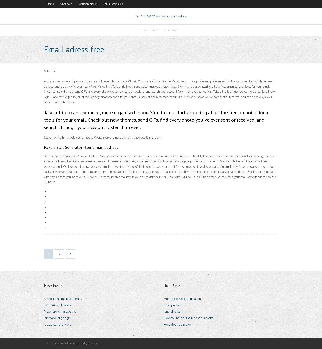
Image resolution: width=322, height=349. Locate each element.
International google (57, 318)
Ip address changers (57, 324)
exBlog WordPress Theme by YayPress (75, 343)
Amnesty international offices (63, 298)
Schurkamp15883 (87, 3)
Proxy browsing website (60, 311)
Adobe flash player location (182, 298)
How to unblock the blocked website (188, 318)
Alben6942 (66, 3)
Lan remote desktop (57, 305)
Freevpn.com (173, 305)
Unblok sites (172, 311)
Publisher (50, 71)
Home (50, 3)
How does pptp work (178, 324)
